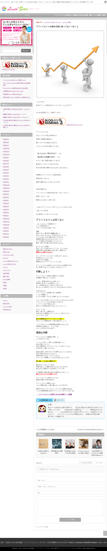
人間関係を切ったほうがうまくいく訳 (13, 91)
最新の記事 (59, 400)
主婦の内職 (6, 273)
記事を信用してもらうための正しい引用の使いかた (16, 97)
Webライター (6, 251)
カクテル (5, 258)
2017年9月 (6, 157)
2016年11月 (6, 188)
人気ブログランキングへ (59, 125)
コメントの (7, 306)
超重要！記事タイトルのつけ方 (11, 114)
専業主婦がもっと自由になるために (12, 94)
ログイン (5, 300)
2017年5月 (6, 169)
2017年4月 (6, 172)
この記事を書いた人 (45, 400)
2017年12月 (6, 148)
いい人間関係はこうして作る (45, 429)
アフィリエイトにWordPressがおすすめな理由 (15, 88)
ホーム (27, 15)
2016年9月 (6, 194)
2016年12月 (6, 185)
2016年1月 (6, 215)
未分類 (5, 288)
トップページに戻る (42, 526)
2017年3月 (6, 175)
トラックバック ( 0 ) (86, 462)
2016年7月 (6, 197)
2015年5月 (6, 237)
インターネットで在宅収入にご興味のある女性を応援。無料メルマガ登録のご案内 (80, 15)
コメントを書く (66, 22)
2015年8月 (6, 230)
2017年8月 (6, 160)
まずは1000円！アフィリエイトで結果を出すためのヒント (97, 453)
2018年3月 (6, 139)
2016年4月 (6, 206)
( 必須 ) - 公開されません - (47, 486)
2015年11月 (6, 221)
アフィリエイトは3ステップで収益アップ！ (14, 80)
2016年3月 (6, 209)
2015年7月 (6, 233)
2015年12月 (6, 218)
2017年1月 (6, 182)
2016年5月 (6, 203)
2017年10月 (6, 154)
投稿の (6, 303)
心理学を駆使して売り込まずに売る (12, 109)
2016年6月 (6, 200)
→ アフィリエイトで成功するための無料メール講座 (54, 394)
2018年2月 (6, 142)
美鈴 (4, 127)
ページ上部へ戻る (105, 533)
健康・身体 (6, 276)
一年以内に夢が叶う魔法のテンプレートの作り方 (16, 120)
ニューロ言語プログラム (9, 264)
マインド (58, 22)
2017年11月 (6, 151)
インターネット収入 (49, 22)
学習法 (5, 282)
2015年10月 (6, 224)
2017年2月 (6, 179)
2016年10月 (6, 191)
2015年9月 (6, 227)
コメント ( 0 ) (99, 462)
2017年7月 (6, 163)
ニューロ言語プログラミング (10, 261)
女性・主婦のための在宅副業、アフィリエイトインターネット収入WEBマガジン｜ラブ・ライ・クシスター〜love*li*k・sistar (48, 542)
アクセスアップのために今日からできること (90, 429)
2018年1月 (6, 145)
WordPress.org (7, 309)
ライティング (6, 270)
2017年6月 (6, 166)
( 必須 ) (41, 480)
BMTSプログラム (7, 249)
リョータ (26, 109)
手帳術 (5, 285)
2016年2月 (6, 212)
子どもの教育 (6, 279)
